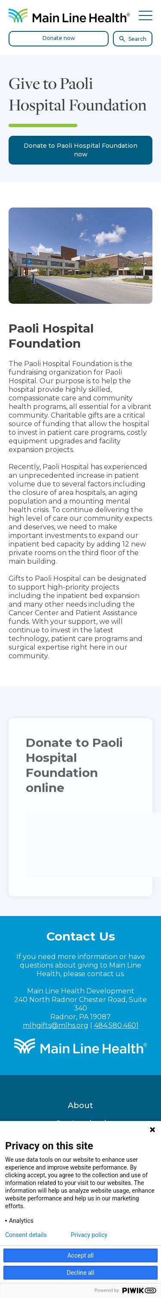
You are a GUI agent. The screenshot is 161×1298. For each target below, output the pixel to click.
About (80, 1105)
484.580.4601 (116, 1025)
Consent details (26, 1234)
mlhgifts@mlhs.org (55, 1025)
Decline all (80, 1272)
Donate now (59, 38)
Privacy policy (89, 1234)
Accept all (80, 1255)
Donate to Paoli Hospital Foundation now (80, 150)
